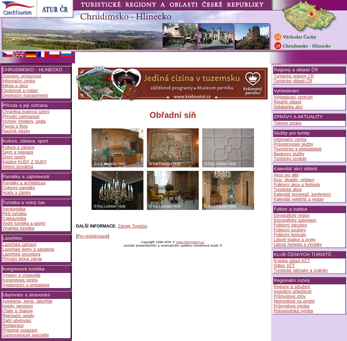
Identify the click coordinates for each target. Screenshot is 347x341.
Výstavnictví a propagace (25, 285)
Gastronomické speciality (25, 335)
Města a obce (15, 85)
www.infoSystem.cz (190, 242)
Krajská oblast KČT (292, 260)
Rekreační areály (18, 315)
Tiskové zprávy (288, 123)
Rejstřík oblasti (287, 102)
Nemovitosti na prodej (294, 301)
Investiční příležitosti (292, 291)
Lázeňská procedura (21, 254)
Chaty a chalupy (17, 310)
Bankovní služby (289, 153)
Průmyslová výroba (291, 306)
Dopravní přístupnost (21, 76)
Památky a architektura (24, 183)
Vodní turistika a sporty (23, 223)
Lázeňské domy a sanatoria (28, 249)
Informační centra (18, 81)
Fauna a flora (15, 126)
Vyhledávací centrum (293, 97)
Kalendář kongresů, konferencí (302, 194)
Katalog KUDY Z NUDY (24, 161)
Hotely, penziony (17, 306)
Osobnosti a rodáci (20, 90)
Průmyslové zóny (290, 296)
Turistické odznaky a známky (301, 270)
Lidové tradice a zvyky (295, 239)
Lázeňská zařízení (19, 244)
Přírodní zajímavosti (20, 116)
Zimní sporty (14, 157)
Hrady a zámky (16, 192)
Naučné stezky (16, 131)
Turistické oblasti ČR (293, 81)
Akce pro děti (286, 175)
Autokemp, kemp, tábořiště (27, 301)
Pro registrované (92, 236)
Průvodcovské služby (293, 144)
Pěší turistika (14, 213)
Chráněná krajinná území (25, 111)
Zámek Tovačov (132, 226)
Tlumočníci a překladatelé (298, 149)
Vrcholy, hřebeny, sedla (24, 121)
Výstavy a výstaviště (21, 275)
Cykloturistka (14, 218)
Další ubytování (16, 320)
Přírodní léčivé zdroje (22, 259)
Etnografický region (292, 215)
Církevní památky (18, 187)
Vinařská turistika (18, 228)
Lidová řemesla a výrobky (298, 244)
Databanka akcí (288, 106)
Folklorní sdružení (290, 225)
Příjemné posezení (19, 330)
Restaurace (13, 325)
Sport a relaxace (17, 152)
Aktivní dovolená (17, 166)
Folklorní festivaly (290, 234)
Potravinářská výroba (293, 310)
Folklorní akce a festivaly (297, 184)
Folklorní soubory (290, 230)
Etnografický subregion (295, 220)
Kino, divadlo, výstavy (294, 179)
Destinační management (25, 95)
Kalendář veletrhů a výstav (298, 199)
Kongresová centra (20, 280)
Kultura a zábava (18, 147)
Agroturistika (14, 208)
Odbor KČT (284, 265)
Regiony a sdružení (292, 286)
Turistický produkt (290, 158)
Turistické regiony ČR (294, 76)
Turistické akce (288, 189)
